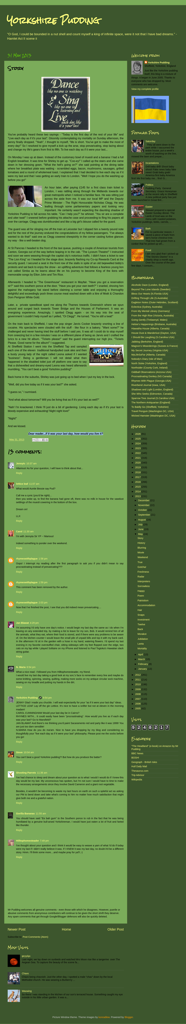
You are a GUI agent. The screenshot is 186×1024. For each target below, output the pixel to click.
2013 (138, 496)
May (141, 534)
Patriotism (143, 600)
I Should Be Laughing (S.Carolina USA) (152, 337)
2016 (138, 482)
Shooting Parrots (26, 772)
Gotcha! (142, 567)
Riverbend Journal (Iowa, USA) (148, 385)
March (142, 659)
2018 (138, 472)
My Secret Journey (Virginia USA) (149, 350)
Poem (141, 595)
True (140, 562)
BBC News (137, 753)
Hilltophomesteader (27, 840)
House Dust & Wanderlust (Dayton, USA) (153, 333)
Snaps (141, 614)
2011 (138, 679)
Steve (19, 752)
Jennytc (20, 463)
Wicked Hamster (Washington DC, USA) (153, 415)
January (143, 668)
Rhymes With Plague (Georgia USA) (151, 380)
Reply (19, 473)
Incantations (152, 163)
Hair (140, 610)
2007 (138, 699)
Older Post (116, 929)
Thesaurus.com (139, 770)
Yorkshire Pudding (53, 20)
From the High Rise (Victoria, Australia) (152, 315)
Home (66, 929)
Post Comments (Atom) (35, 937)
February (143, 664)
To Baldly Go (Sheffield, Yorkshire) (150, 407)
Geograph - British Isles (144, 762)
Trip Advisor (137, 775)
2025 (138, 438)
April (141, 654)
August (142, 519)
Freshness (143, 571)
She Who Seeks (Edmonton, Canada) (152, 393)
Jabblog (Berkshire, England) (147, 341)
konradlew (104, 1017)
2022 (138, 453)
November (144, 505)
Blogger (129, 1017)
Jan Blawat (22, 623)
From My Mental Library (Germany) (150, 311)
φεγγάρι (26, 956)
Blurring (142, 547)
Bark (148, 228)
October (143, 510)
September (144, 514)
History (141, 543)
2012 (138, 674)
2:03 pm (43, 602)
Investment (143, 619)
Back (140, 629)
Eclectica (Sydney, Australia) (146, 306)
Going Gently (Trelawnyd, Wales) (149, 319)
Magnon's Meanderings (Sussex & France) (154, 346)
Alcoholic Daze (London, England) (150, 285)
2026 (138, 434)
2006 (138, 703)
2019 (138, 467)
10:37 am (31, 463)
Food (148, 250)
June (141, 529)
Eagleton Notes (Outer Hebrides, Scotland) (154, 302)
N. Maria (21, 667)
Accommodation (146, 605)
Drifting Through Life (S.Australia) (149, 298)
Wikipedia (136, 779)
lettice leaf (22, 483)
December (144, 500)
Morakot (142, 634)
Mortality (142, 648)
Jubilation (143, 639)
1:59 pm (43, 582)
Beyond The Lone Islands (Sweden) (150, 289)
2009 (138, 689)
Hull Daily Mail (139, 766)
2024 (138, 443)
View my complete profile (145, 89)
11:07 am (34, 483)
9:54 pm (47, 697)
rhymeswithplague (27, 558)
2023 (138, 448)
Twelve (141, 624)
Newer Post (16, 929)
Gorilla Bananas (25, 813)
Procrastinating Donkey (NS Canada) (151, 376)
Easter (149, 206)
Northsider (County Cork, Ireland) (149, 367)
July (140, 524)
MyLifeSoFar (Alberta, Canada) (148, 354)
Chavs (25, 973)
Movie (141, 552)
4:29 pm (34, 623)
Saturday (150, 141)
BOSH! (135, 757)
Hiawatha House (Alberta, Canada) (150, 328)
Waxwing (27, 991)
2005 (138, 708)
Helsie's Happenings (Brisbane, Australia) (153, 324)
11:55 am (41, 813)
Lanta (141, 643)
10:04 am (29, 752)
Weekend (143, 557)
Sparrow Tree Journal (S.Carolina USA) (152, 398)
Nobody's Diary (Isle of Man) (146, 359)
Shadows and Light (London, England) (152, 389)
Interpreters (144, 581)
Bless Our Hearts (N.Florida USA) (149, 293)
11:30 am (28, 531)
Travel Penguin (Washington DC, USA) (152, 411)
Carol (19, 531)
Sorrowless (144, 586)
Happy (141, 591)
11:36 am (42, 772)
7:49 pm (44, 840)
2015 (138, 486)
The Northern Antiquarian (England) (150, 402)
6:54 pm (31, 667)
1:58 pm (43, 558)
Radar (141, 576)
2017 (138, 477)
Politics (149, 184)
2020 (138, 462)
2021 (138, 457)
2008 (138, 694)
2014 (138, 491)
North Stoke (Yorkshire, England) (149, 363)
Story (140, 538)
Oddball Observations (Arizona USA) (151, 372)
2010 (138, 684)
